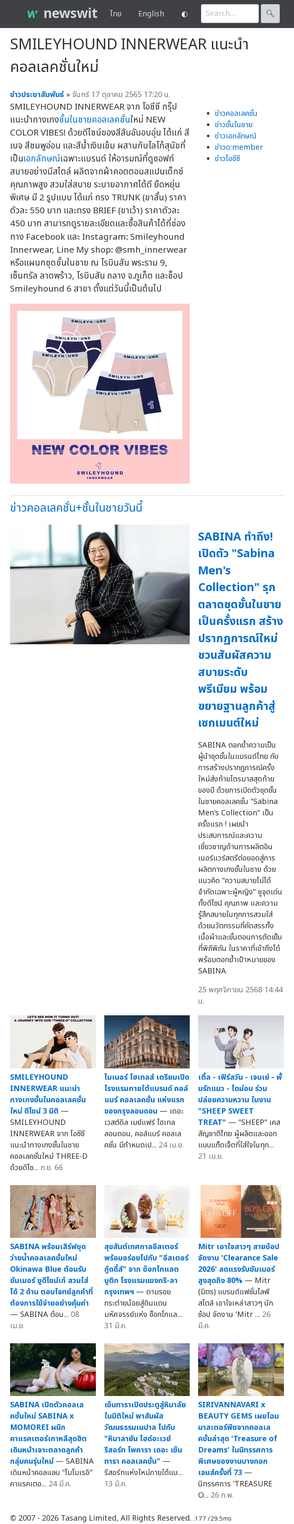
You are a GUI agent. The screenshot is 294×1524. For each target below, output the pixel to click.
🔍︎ (270, 13)
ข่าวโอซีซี (227, 158)
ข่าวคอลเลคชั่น (236, 113)
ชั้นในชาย (75, 119)
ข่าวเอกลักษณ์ (235, 136)
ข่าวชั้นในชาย (234, 125)
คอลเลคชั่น (111, 119)
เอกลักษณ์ (41, 158)
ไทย (115, 14)
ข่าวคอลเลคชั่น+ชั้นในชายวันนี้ (76, 508)
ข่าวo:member (239, 147)
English (151, 14)
